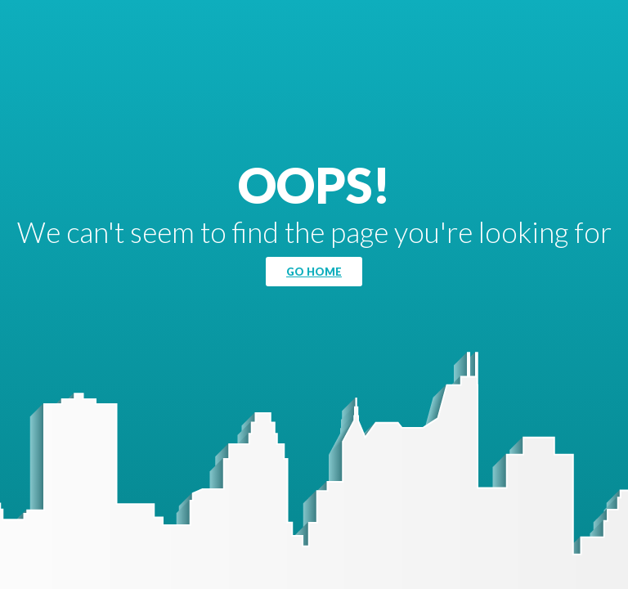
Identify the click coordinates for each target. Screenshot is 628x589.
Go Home (314, 271)
